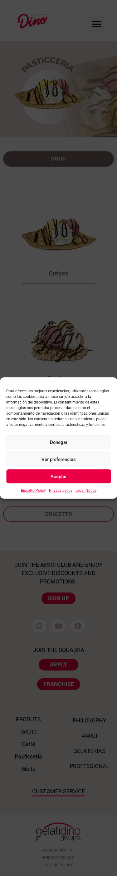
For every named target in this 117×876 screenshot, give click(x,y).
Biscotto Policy (33, 490)
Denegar (58, 442)
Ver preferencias (58, 459)
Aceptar (59, 476)
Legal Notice (86, 490)
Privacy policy (60, 490)
